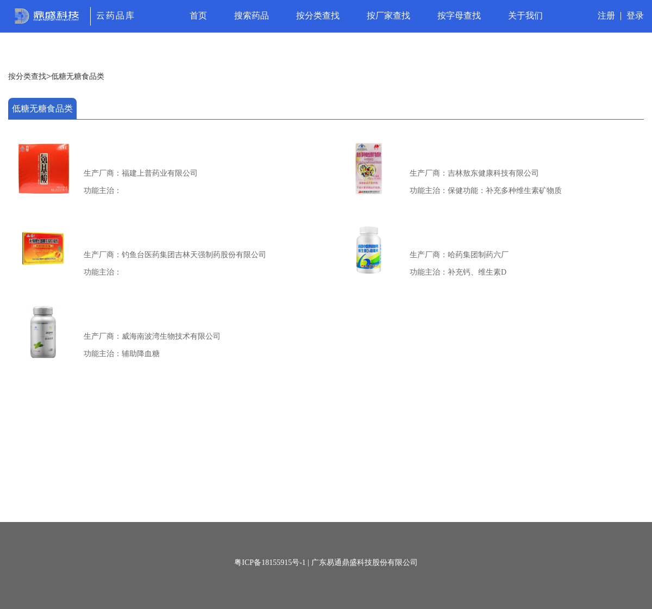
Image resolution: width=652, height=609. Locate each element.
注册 (606, 15)
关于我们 (525, 15)
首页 (198, 15)
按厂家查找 (388, 15)
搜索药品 (251, 15)
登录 (635, 15)
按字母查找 (459, 15)
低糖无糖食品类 (77, 76)
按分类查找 (318, 15)
